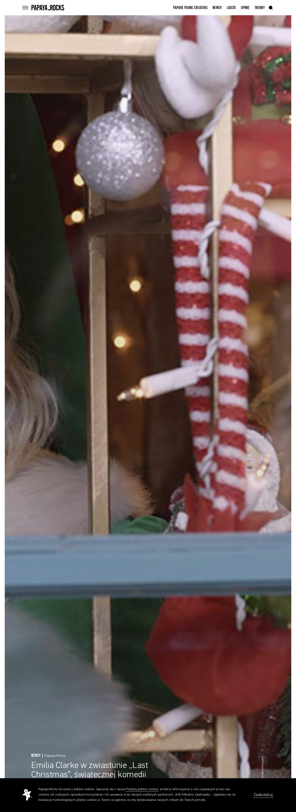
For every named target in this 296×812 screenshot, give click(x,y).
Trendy (259, 8)
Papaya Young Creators (190, 8)
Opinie (245, 8)
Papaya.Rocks (55, 756)
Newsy (217, 8)
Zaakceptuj (263, 795)
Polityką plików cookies (142, 789)
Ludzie (231, 8)
